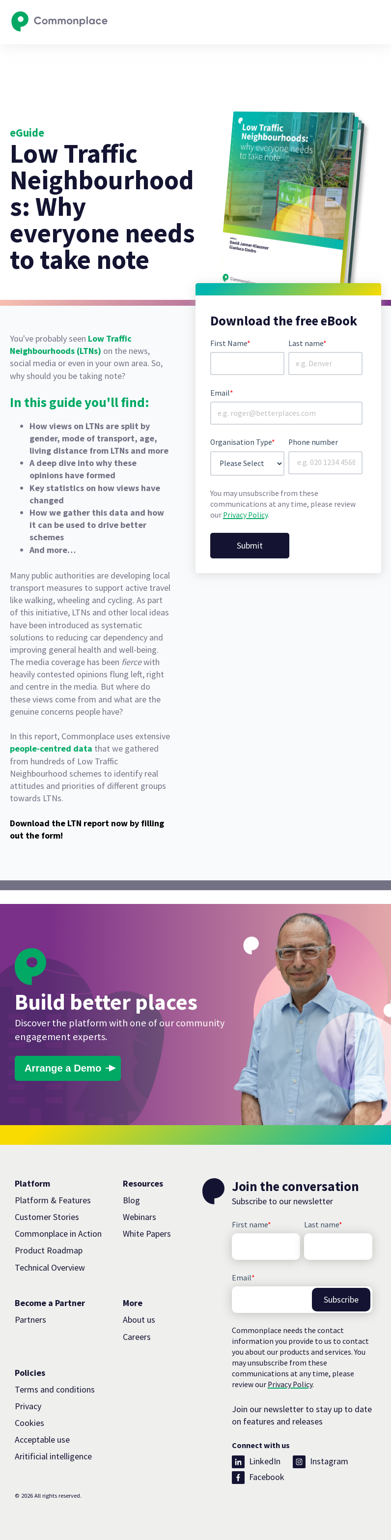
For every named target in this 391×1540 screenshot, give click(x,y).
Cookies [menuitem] (29, 1422)
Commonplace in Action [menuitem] (58, 1233)
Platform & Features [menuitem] (53, 1200)
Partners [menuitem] (30, 1319)
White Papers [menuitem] (147, 1233)
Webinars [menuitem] (139, 1216)
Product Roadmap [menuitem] (49, 1250)
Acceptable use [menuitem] (42, 1439)
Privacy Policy (245, 515)
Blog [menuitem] (131, 1200)
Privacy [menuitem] (28, 1406)
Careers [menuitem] (137, 1336)
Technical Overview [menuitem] (50, 1267)
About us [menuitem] (139, 1319)
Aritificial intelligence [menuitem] (53, 1456)
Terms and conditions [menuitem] (55, 1389)
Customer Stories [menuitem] (47, 1216)
